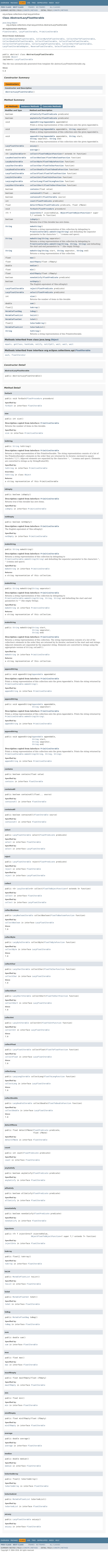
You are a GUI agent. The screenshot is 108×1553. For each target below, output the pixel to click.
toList (33, 315)
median (33, 266)
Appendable (49, 122)
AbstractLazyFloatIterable (19, 92)
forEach (34, 209)
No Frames (40, 7)
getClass (18, 344)
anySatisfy (35, 118)
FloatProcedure (46, 209)
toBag (32, 311)
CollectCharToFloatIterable (81, 39)
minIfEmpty (35, 273)
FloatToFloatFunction (55, 173)
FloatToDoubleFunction (56, 169)
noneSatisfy (36, 277)
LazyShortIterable (14, 185)
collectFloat (36, 173)
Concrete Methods (52, 106)
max (31, 258)
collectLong (36, 181)
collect (34, 154)
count (32, 201)
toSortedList (36, 327)
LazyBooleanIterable (15, 158)
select (33, 292)
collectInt (35, 177)
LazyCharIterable (14, 166)
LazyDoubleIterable (15, 169)
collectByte (36, 162)
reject (33, 288)
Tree (34, 3)
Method (34, 10)
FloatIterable (10, 32)
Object (14, 57)
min (31, 270)
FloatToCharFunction (53, 166)
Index (51, 3)
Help (57, 3)
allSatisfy (35, 114)
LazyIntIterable (13, 177)
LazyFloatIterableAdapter (16, 46)
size (32, 296)
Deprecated (42, 3)
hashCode (29, 344)
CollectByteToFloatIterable (50, 39)
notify (38, 344)
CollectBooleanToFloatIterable (18, 39)
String (72, 129)
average (34, 150)
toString (34, 331)
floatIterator (19, 355)
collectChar (36, 166)
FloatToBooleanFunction (58, 158)
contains (34, 189)
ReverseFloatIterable (42, 46)
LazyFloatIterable (28, 32)
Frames (31, 7)
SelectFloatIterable (65, 46)
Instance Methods (30, 106)
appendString (36, 122)
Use (28, 3)
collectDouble (37, 169)
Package (14, 3)
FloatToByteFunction (53, 162)
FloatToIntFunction (52, 177)
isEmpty (34, 219)
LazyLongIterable (14, 181)
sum (31, 303)
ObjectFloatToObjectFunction (75, 213)
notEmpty (34, 281)
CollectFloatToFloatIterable (73, 41)
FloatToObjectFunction (50, 154)
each (7, 355)
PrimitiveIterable (49, 32)
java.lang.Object (10, 23)
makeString (35, 226)
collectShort (36, 185)
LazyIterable (16, 154)
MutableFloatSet (13, 319)
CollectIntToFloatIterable (16, 44)
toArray (34, 307)
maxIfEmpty (35, 262)
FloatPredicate (49, 114)
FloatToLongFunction (53, 181)
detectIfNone (36, 205)
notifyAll (49, 344)
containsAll (36, 193)
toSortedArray (37, 323)
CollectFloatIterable (46, 41)
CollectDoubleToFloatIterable (18, 41)
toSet (32, 319)
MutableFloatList (14, 315)
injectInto (35, 213)
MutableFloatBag (13, 311)
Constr (26, 10)
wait (58, 344)
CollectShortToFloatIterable (77, 44)
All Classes (55, 7)
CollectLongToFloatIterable (46, 44)
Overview (5, 3)
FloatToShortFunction (55, 185)
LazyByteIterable (14, 162)
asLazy (33, 146)
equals (8, 344)
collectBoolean (37, 158)
